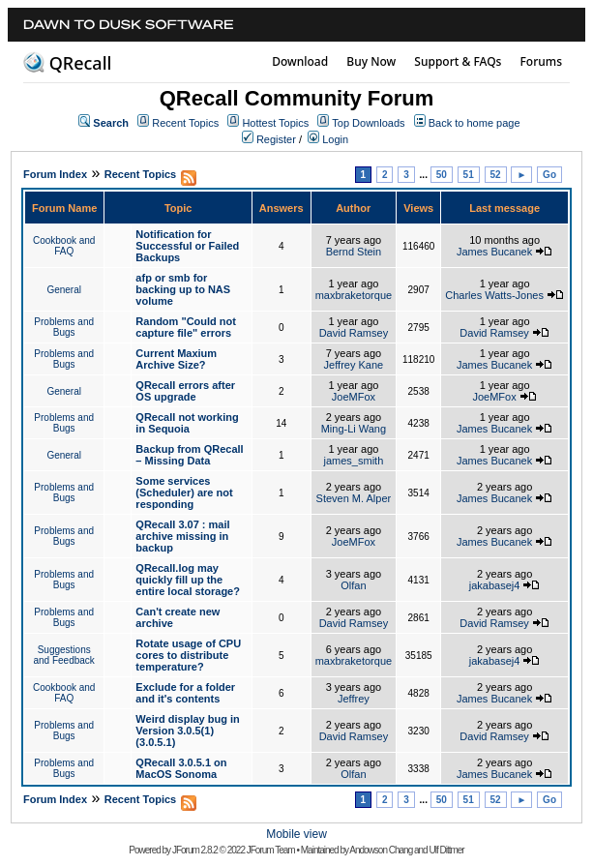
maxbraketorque (354, 295)
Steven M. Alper (354, 498)
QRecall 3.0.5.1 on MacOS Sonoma (180, 768)
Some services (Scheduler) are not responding (183, 492)
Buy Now (371, 61)
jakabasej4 (494, 585)
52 (495, 174)
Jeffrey (354, 698)
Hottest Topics (275, 123)
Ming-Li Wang (353, 428)
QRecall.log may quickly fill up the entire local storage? (187, 579)
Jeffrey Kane (354, 365)
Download (300, 61)
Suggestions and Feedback (63, 655)
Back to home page (474, 123)
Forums (541, 61)
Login (335, 139)
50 (441, 174)
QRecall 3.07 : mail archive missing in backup (182, 536)
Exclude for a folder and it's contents (185, 692)
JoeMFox (353, 397)
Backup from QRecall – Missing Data (189, 454)
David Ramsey (354, 333)
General (63, 289)
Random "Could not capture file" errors (185, 327)
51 (468, 174)
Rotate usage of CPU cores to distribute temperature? (188, 655)
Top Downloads (368, 123)
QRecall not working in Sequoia (186, 422)
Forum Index (55, 174)
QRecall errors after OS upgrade (185, 391)
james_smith (354, 460)
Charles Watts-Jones (494, 295)
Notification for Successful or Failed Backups (187, 245)
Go (549, 174)
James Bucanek (494, 251)
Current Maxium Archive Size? (176, 359)
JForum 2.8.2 (195, 850)
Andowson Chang (380, 850)
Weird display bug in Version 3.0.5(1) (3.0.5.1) (187, 730)
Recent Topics (185, 123)
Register (276, 139)
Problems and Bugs (64, 327)
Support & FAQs (457, 61)
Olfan (353, 585)
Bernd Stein (353, 251)
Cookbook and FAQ (64, 245)
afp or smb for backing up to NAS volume (182, 289)
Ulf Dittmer (446, 850)
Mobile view (296, 834)
